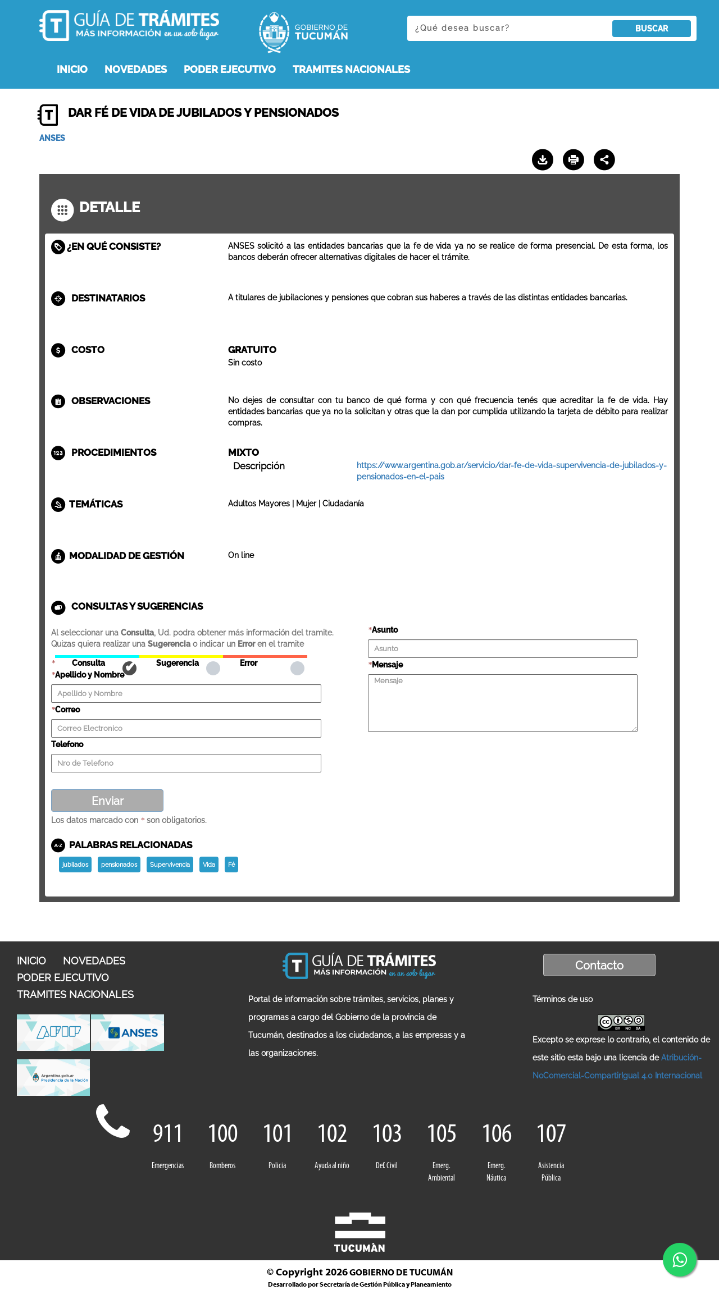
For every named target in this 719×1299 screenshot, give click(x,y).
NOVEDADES (135, 69)
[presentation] (453, 755)
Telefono (67, 744)
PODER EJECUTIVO (230, 69)
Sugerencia (181, 656)
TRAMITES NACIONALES (351, 69)
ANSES (52, 138)
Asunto (385, 629)
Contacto (599, 965)
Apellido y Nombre (89, 674)
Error (265, 656)
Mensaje (387, 664)
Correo (67, 709)
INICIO (72, 69)
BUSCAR (651, 28)
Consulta (97, 656)
